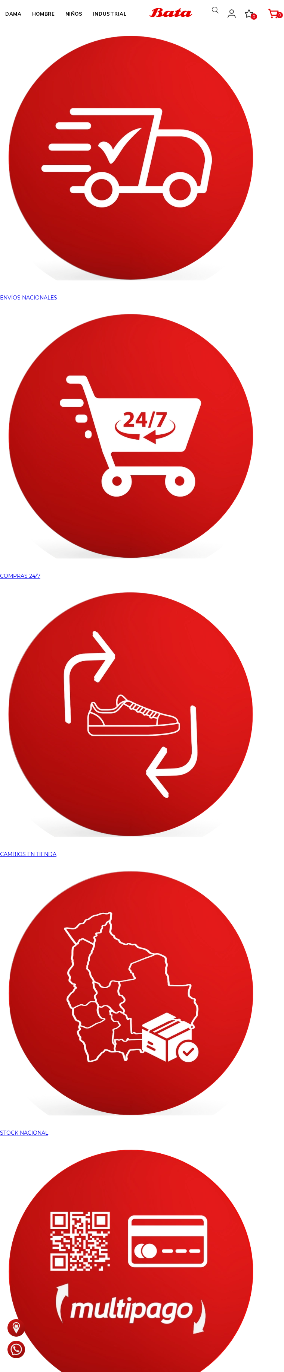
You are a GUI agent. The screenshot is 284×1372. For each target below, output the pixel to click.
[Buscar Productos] (216, 10)
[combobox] (213, 10)
